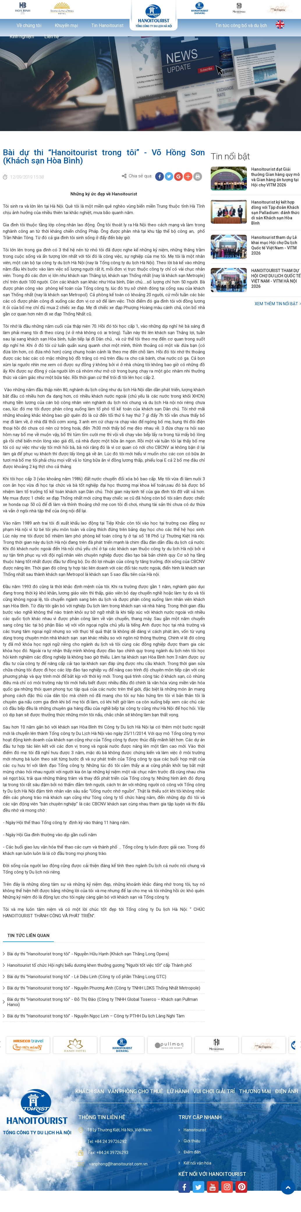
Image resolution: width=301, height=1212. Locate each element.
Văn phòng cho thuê (135, 1091)
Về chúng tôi (29, 25)
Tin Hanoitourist (107, 25)
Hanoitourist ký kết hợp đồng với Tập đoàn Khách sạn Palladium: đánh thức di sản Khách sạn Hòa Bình (275, 212)
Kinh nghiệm (22, 36)
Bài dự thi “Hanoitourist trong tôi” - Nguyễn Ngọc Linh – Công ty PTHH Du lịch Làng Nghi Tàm (96, 1016)
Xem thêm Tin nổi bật (276, 303)
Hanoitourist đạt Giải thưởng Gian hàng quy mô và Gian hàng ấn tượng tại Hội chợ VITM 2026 (275, 177)
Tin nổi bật (230, 156)
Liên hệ (51, 36)
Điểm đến (192, 1152)
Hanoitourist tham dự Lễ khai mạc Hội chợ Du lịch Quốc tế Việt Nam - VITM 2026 (274, 245)
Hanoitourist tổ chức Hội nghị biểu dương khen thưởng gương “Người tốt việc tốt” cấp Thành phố (99, 965)
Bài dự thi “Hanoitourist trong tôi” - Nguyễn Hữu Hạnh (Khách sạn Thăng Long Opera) (88, 954)
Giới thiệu (191, 1141)
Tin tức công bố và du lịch (241, 25)
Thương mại (255, 1091)
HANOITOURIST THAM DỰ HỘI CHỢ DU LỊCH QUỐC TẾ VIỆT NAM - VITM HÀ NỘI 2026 (276, 278)
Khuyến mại (66, 25)
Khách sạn (89, 1091)
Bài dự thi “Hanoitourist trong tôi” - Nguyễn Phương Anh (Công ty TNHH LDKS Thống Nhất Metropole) (103, 988)
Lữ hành (178, 1091)
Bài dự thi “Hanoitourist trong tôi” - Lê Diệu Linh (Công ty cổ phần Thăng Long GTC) (86, 976)
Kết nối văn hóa (197, 1163)
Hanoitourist (194, 1130)
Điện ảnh (286, 1091)
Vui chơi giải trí (214, 1091)
